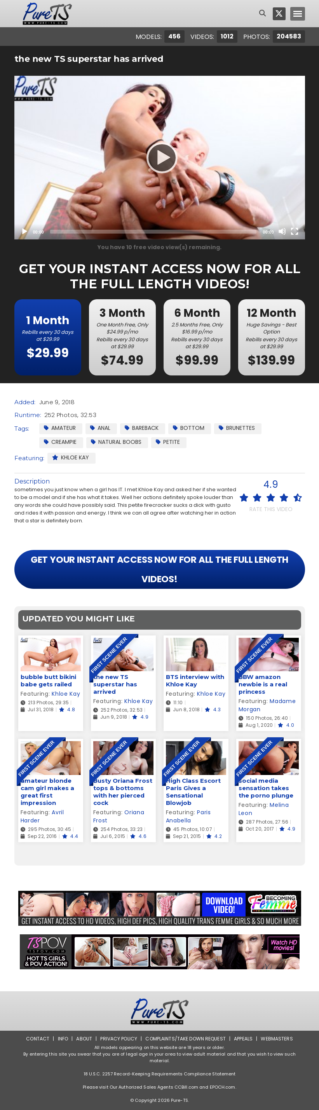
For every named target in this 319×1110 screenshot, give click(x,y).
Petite (168, 442)
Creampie (60, 442)
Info (63, 1038)
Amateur (60, 428)
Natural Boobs (116, 442)
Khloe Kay (70, 457)
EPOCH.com (222, 1087)
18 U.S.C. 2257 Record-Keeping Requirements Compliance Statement (160, 1074)
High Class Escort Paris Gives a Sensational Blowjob (193, 791)
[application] (159, 157)
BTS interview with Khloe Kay (195, 680)
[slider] (153, 232)
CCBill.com (186, 1087)
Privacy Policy (118, 1038)
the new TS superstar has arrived (115, 684)
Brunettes (237, 428)
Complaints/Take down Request (185, 1038)
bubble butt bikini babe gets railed (48, 680)
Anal (100, 428)
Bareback (142, 428)
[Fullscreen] (294, 231)
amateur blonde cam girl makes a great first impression (47, 791)
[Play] (159, 157)
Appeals (243, 1038)
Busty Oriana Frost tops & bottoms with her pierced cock (122, 791)
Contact (37, 1038)
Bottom (188, 428)
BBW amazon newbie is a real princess (263, 684)
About (84, 1038)
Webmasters (277, 1038)
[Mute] (282, 231)
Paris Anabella (188, 816)
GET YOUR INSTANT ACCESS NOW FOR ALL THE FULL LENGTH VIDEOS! (160, 569)
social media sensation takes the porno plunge (266, 788)
